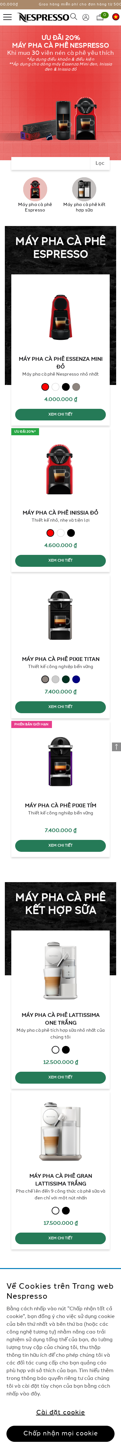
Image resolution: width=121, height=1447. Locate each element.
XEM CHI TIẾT (60, 415)
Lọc (100, 163)
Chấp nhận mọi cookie (60, 1434)
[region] (60, 1358)
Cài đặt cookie (60, 1413)
